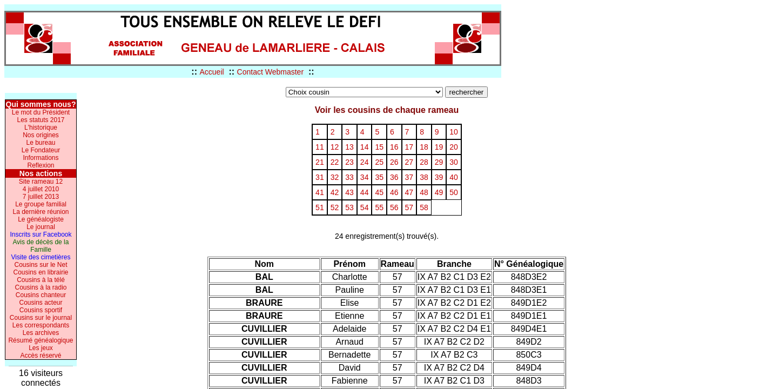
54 (364, 207)
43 (349, 192)
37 (409, 177)
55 (379, 207)
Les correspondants (40, 325)
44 (364, 192)
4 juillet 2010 (41, 189)
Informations (40, 158)
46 (394, 192)
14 (364, 147)
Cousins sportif (40, 310)
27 (409, 162)
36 (394, 177)
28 (424, 162)
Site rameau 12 (41, 181)
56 (394, 207)
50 (453, 192)
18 (424, 147)
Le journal (40, 227)
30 (453, 162)
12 (335, 147)
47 (409, 192)
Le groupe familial (40, 204)
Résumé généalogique (40, 340)
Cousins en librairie (40, 272)
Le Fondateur (41, 150)
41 (319, 192)
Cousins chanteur (41, 295)
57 (409, 207)
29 (439, 162)
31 (319, 177)
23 (349, 162)
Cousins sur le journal (41, 317)
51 (319, 207)
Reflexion (40, 165)
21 (319, 162)
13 (349, 147)
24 (364, 162)
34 (364, 177)
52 (335, 207)
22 (335, 162)
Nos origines (41, 135)
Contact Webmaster (270, 72)
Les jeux (41, 348)
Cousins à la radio (40, 287)
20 (453, 147)
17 (409, 147)
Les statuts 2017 (40, 120)
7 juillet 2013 (41, 196)
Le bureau (40, 142)
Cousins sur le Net (40, 265)
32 (335, 177)
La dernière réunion (40, 212)
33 (349, 177)
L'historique (40, 127)
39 (439, 177)
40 (453, 177)
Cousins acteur (40, 302)
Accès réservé (40, 355)
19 (439, 147)
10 (453, 132)
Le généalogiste (41, 219)
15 (379, 147)
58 (424, 207)
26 (394, 162)
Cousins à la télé (41, 280)
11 (319, 147)
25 (379, 162)
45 (379, 192)
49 (439, 192)
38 (424, 177)
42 (335, 192)
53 (349, 207)
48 (424, 192)
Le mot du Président (41, 112)
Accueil (211, 72)
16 (394, 147)
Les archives (41, 333)
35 (379, 177)
